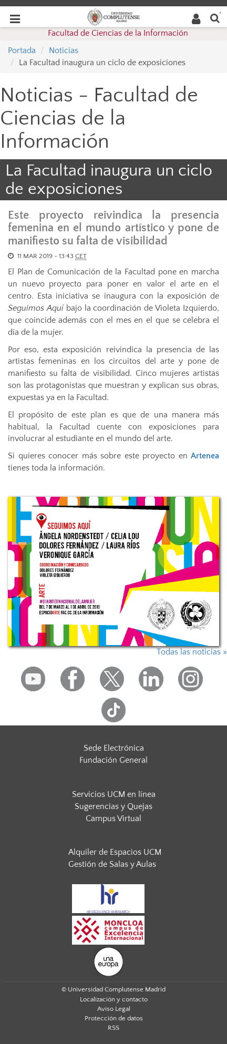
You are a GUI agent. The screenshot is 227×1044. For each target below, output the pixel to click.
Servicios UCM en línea (114, 794)
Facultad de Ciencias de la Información (118, 33)
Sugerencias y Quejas (113, 806)
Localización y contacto (114, 999)
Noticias (63, 50)
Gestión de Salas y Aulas (112, 864)
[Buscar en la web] (215, 18)
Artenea (205, 455)
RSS (113, 1027)
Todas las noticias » (192, 652)
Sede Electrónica (114, 748)
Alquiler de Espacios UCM (114, 852)
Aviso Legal (113, 1008)
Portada (22, 50)
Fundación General (113, 760)
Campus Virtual (113, 818)
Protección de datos (114, 1018)
